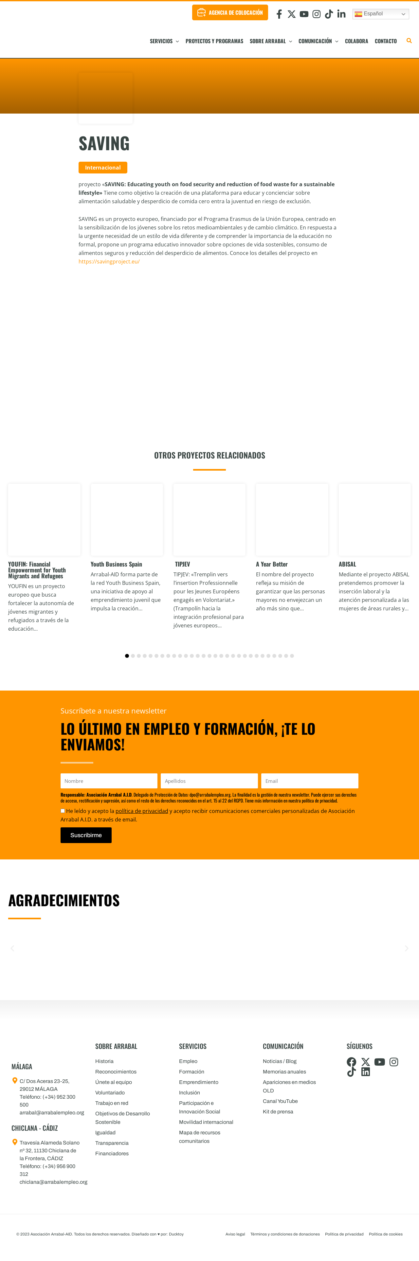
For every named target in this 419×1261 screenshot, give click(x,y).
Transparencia (112, 1143)
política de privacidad (142, 811)
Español (369, 14)
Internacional (103, 167)
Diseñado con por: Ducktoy (158, 1234)
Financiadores (112, 1153)
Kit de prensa (278, 1111)
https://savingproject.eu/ (109, 261)
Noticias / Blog (280, 1061)
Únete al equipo (113, 1082)
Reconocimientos (116, 1071)
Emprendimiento (198, 1082)
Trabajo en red (111, 1103)
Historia (104, 1061)
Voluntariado (110, 1092)
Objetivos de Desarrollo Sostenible (122, 1118)
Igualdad (105, 1132)
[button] (176, 40)
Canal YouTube (280, 1101)
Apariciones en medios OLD (289, 1086)
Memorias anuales (284, 1071)
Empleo (188, 1061)
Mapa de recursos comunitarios (199, 1137)
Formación (191, 1071)
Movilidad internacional (206, 1122)
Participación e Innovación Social (199, 1107)
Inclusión (189, 1092)
